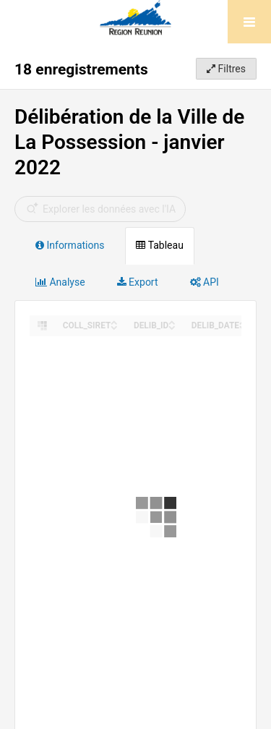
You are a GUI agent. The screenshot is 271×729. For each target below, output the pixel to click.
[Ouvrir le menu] (249, 21)
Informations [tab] (69, 245)
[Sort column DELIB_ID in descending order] (172, 326)
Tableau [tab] (159, 245)
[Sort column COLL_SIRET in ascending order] (114, 321)
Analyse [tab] (60, 282)
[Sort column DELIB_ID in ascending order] (172, 321)
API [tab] (204, 282)
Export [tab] (137, 282)
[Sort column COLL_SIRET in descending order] (114, 326)
